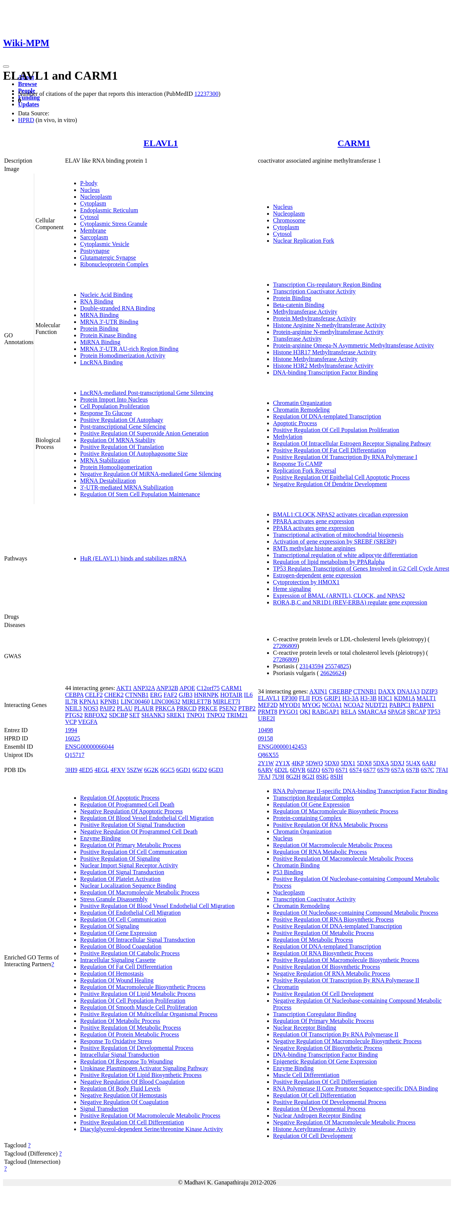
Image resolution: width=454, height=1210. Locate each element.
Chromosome (289, 220)
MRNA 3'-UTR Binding (109, 322)
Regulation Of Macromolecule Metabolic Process (139, 892)
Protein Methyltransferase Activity (314, 318)
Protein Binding (99, 328)
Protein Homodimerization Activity (123, 355)
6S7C (427, 770)
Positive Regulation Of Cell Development (323, 994)
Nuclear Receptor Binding (304, 1027)
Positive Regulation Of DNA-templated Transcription (337, 926)
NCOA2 (353, 705)
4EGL (101, 770)
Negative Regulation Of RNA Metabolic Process (331, 973)
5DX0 (332, 763)
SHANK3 (153, 715)
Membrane (93, 230)
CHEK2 (114, 695)
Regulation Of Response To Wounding (126, 1061)
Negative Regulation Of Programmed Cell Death (138, 831)
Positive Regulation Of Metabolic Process (130, 1027)
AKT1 (124, 688)
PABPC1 (400, 705)
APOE (187, 688)
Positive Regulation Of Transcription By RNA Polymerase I (345, 457)
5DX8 (364, 763)
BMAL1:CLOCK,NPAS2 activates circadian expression (340, 514)
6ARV (265, 770)
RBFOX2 (95, 715)
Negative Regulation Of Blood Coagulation (132, 1082)
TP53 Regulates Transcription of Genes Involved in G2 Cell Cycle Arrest (361, 568)
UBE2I (266, 718)
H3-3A (350, 698)
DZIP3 (429, 691)
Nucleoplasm (96, 196)
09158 (265, 738)
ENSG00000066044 (89, 746)
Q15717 (75, 755)
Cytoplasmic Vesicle (104, 244)
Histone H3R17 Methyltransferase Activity (325, 352)
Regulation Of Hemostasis (112, 973)
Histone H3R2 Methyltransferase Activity (323, 366)
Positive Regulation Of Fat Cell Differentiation (329, 450)
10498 (265, 730)
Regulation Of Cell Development (313, 1136)
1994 (71, 730)
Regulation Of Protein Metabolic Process (129, 1034)
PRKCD (186, 708)
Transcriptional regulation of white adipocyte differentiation (345, 555)
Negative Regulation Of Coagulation (124, 1102)
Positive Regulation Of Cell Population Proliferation (336, 430)
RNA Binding (96, 301)
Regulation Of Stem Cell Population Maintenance (140, 494)
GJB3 (185, 695)
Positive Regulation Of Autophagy (121, 420)
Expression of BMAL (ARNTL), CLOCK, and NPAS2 (339, 595)
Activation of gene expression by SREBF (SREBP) (334, 541)
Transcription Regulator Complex (313, 798)
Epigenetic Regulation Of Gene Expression (325, 1061)
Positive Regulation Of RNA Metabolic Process (330, 825)
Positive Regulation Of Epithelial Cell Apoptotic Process (341, 477)
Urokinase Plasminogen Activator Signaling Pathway (144, 1068)
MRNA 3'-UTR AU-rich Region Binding (129, 349)
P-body (88, 183)
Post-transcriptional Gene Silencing (123, 426)
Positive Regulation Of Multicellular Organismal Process (148, 1014)
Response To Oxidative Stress (116, 1041)
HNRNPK (206, 695)
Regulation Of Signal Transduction (122, 872)
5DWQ (314, 763)
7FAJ (264, 776)
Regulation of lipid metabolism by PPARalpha (329, 562)
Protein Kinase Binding (108, 335)
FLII (304, 698)
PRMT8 (268, 711)
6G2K (151, 770)
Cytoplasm (93, 203)
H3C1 (385, 698)
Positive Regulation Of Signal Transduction (132, 825)
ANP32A (144, 688)
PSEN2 (228, 708)
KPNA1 (89, 701)
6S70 (328, 770)
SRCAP (416, 711)
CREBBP (340, 691)
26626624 (332, 673)
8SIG (322, 776)
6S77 (369, 770)
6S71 (342, 770)
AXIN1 (318, 691)
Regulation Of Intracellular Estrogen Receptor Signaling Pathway (352, 443)
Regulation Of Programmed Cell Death (127, 804)
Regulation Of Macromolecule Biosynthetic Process (142, 987)
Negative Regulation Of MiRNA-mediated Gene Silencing (150, 474)
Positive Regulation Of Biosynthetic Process (326, 967)
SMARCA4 (372, 711)
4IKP (298, 763)
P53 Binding (288, 872)
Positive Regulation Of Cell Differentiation (132, 1122)
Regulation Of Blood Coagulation (120, 946)
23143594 (311, 666)
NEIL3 (73, 708)
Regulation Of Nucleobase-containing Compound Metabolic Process (355, 912)
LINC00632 (165, 701)
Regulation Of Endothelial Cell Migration (130, 912)
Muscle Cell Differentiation (306, 1075)
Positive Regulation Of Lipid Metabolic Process (138, 994)
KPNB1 (109, 701)
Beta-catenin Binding (298, 305)
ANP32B (167, 688)
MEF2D (268, 705)
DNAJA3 (408, 691)
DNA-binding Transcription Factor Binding (325, 372)
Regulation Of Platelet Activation (120, 879)
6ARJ (429, 763)
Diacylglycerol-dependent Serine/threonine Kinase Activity (151, 1129)
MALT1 (426, 698)
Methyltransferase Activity (305, 311)
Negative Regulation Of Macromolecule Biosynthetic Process (347, 1041)
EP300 (289, 698)
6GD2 (199, 770)
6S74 (355, 770)
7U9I (278, 776)
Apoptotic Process (295, 423)
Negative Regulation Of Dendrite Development (330, 484)
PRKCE (208, 708)
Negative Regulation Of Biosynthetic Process (328, 1048)
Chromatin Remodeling (301, 409)
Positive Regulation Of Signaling (120, 858)
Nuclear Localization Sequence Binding (128, 885)
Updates (28, 104)
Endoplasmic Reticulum (109, 210)
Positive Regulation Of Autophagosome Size (134, 453)
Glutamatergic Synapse (108, 257)
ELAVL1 (161, 143)
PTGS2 (74, 715)
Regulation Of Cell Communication (123, 919)
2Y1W (266, 763)
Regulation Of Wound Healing (116, 980)
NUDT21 (376, 705)
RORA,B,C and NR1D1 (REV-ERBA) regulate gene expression (350, 602)
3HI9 (71, 770)
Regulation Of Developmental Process (319, 1109)
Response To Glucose (106, 413)
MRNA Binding (99, 315)
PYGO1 (288, 711)
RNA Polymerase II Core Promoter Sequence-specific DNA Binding (355, 1088)
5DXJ (397, 763)
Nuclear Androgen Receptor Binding (317, 1115)
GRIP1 (332, 698)
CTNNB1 (137, 695)
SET (134, 715)
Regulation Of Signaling (109, 926)
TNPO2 (216, 715)
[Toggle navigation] (6, 66)
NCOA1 (332, 705)
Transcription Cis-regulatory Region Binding (327, 284)
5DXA (381, 763)
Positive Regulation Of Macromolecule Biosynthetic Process (346, 960)
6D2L (281, 770)
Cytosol (89, 217)
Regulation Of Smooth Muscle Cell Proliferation (138, 1007)
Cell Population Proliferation (115, 406)
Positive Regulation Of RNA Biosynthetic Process (333, 919)
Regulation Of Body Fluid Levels (120, 1088)
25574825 (337, 666)
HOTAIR (231, 695)
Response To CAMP (297, 464)
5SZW (134, 770)
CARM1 (354, 143)
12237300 (206, 94)
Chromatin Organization (302, 403)
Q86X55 (268, 755)
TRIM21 (236, 715)
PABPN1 (423, 705)
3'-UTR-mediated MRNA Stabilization (126, 487)
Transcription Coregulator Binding (315, 1014)
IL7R (71, 701)
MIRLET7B (196, 701)
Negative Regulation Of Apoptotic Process (131, 811)
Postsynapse (94, 251)
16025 (72, 738)
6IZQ (313, 770)
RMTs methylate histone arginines (314, 548)
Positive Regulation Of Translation (122, 447)
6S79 (383, 770)
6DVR (298, 770)
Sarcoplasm (94, 237)
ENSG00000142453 (282, 746)
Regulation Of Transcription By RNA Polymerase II (335, 1034)
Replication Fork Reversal (304, 470)
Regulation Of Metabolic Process (120, 1021)
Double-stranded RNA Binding (117, 308)
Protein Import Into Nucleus (114, 399)
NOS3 (90, 708)
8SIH (336, 776)
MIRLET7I (226, 701)
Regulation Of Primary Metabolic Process (130, 845)
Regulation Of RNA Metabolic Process (320, 852)
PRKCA (165, 708)
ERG (156, 695)
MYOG (311, 705)
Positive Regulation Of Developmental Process (136, 1048)
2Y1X (282, 763)
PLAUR (143, 708)
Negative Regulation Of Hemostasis (123, 1095)
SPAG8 (396, 711)
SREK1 (176, 715)
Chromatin (286, 987)
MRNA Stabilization (105, 460)
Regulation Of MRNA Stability (117, 440)
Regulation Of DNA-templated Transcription (327, 416)
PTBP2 (246, 708)
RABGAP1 (325, 711)
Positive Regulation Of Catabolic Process (130, 953)
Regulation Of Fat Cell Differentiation (126, 967)
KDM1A (404, 698)
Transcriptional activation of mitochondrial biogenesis (338, 535)
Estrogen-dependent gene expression (317, 575)
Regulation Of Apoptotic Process (119, 798)
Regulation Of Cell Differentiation (314, 1095)
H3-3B (368, 698)
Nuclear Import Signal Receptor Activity (129, 865)
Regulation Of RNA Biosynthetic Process (323, 953)
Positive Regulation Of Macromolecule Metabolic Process (150, 1115)
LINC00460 (135, 701)
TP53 (433, 711)
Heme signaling (292, 589)
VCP (71, 722)
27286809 (285, 646)
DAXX (386, 691)
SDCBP (118, 715)
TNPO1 (195, 715)
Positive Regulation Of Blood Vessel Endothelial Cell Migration (157, 906)
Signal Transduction (104, 1109)
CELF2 (94, 695)
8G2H (293, 776)
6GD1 (183, 770)
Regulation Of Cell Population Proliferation (132, 1000)
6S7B (412, 770)
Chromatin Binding (296, 865)
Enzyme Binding (100, 838)
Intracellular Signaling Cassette (118, 960)
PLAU (125, 708)
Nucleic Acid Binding (106, 295)
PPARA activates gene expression (313, 521)
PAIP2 (107, 708)
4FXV (118, 770)
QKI (305, 711)
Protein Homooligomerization (116, 467)
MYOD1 (290, 705)
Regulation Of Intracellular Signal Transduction (137, 940)
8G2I (308, 776)
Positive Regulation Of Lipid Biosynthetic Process (141, 1075)
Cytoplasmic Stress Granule (113, 224)
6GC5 (167, 770)
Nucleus (90, 190)
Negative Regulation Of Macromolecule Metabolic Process (344, 1122)
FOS (316, 698)
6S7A (398, 770)
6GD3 (215, 770)
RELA (348, 711)
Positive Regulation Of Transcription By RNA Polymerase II (346, 980)
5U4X (413, 763)
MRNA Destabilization (108, 480)
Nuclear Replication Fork (303, 240)
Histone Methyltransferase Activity (315, 359)
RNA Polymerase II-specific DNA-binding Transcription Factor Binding (360, 791)
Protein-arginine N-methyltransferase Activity (328, 332)
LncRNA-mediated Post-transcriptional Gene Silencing (146, 393)
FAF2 (170, 695)
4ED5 (86, 770)
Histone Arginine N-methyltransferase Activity (329, 325)
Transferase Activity (297, 338)
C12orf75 (208, 688)
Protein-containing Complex (307, 818)
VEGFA (87, 722)
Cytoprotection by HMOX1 (306, 582)
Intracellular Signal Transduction (119, 1054)
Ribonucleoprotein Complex (114, 264)
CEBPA (74, 695)
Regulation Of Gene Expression (118, 933)
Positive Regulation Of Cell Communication (133, 852)
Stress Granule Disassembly (114, 899)
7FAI (442, 770)
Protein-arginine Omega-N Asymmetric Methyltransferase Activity (353, 345)
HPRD (26, 120)
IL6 (248, 695)
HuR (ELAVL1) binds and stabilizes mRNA (133, 558)
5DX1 (348, 763)
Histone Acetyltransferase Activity (314, 1129)
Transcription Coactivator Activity (314, 291)
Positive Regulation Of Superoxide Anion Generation (144, 433)
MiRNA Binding (100, 342)
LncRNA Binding (101, 362)
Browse (27, 84)
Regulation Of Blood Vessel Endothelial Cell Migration (147, 818)
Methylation (287, 437)
